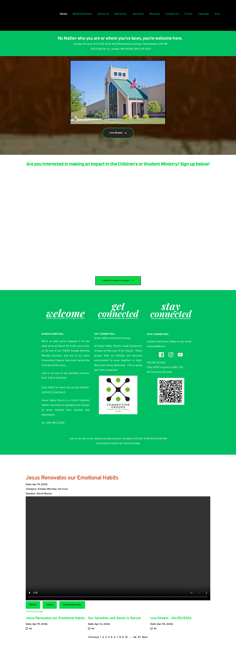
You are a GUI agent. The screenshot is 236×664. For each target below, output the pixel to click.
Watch (33, 604)
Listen (49, 604)
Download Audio (72, 604)
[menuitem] (63, 14)
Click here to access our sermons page (118, 443)
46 (134, 637)
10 (126, 637)
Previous (93, 637)
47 (139, 637)
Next (145, 637)
